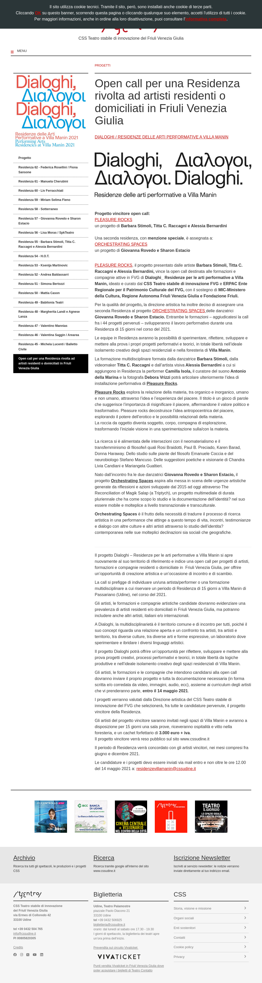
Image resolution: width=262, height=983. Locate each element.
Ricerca (103, 857)
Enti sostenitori (210, 928)
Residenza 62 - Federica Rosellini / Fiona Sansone (48, 170)
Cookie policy (210, 947)
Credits (18, 947)
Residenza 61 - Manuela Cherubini (43, 181)
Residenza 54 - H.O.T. (33, 256)
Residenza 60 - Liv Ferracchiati (40, 190)
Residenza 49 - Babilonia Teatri (40, 302)
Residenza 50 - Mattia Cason (39, 293)
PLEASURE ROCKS (113, 220)
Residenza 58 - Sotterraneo (38, 209)
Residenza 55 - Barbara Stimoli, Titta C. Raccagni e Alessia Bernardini (46, 244)
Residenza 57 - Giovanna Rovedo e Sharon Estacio (49, 221)
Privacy (210, 957)
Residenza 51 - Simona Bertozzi (41, 284)
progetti (102, 65)
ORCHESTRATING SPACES (121, 244)
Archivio (24, 857)
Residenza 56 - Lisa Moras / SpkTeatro (46, 232)
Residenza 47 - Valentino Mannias (42, 326)
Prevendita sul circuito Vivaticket (115, 947)
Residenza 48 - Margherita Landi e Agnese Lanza (49, 314)
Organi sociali (210, 918)
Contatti (210, 937)
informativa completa (205, 19)
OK (38, 13)
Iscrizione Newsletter (202, 857)
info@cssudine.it (24, 933)
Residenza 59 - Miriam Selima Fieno (44, 200)
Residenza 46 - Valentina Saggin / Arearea (48, 335)
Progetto (24, 158)
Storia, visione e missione (210, 908)
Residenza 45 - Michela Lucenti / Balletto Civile (48, 346)
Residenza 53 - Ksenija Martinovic (43, 265)
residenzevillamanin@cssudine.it (166, 768)
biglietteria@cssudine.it (109, 924)
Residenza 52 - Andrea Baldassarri (43, 274)
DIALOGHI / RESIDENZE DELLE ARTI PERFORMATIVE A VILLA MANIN (161, 137)
